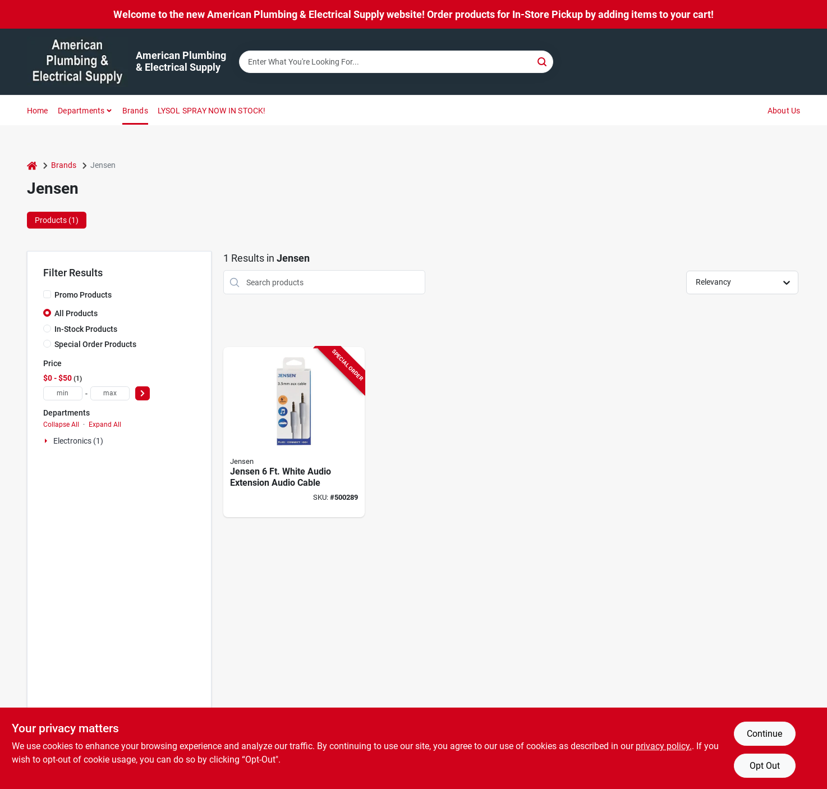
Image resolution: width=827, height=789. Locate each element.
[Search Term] (396, 62)
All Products (76, 313)
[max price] (110, 393)
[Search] (543, 61)
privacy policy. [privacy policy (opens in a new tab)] (664, 746)
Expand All (105, 424)
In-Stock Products (85, 329)
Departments (81, 110)
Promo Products (83, 295)
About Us (784, 110)
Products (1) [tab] (57, 220)
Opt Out (765, 765)
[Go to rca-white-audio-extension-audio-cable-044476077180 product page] (294, 432)
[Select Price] (142, 393)
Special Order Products (95, 344)
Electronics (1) (78, 440)
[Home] (32, 165)
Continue (764, 733)
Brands (135, 110)
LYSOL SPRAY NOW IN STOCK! (212, 110)
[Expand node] (47, 441)
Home (37, 110)
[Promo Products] (47, 294)
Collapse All (61, 424)
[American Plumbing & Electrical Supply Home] (77, 62)
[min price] (62, 393)
